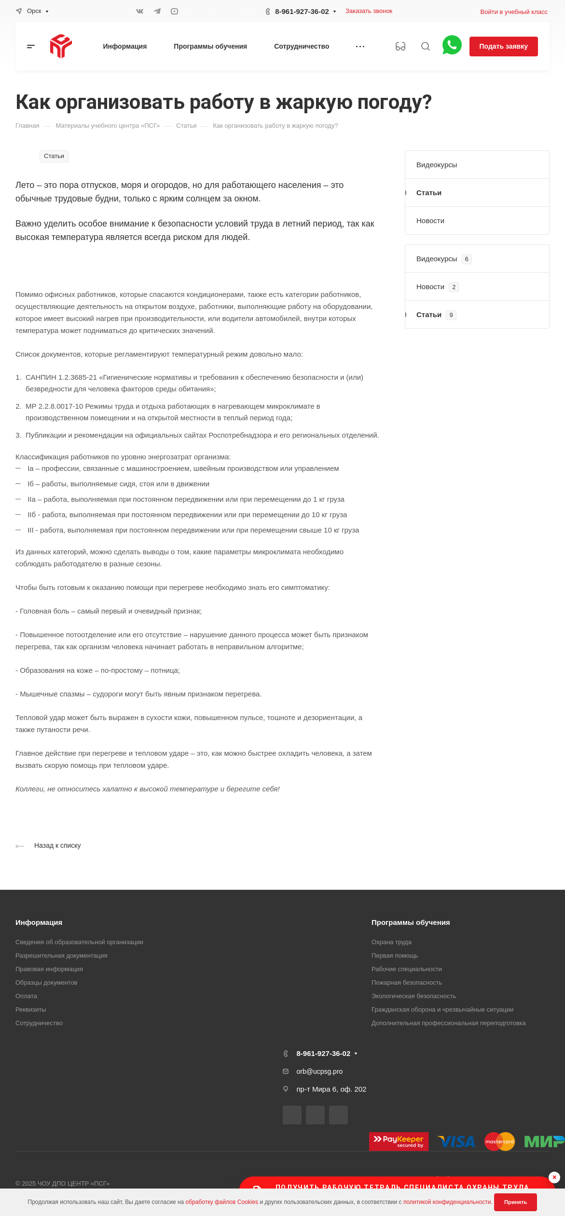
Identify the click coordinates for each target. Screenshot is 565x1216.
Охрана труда (392, 942)
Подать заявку (504, 46)
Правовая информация (49, 969)
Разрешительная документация (61, 955)
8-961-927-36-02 (302, 11)
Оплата (26, 996)
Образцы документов (46, 982)
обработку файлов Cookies (222, 1202)
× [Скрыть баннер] (554, 1177)
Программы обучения (411, 922)
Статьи (428, 192)
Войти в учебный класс (514, 11)
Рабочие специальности (407, 969)
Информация (38, 922)
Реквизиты (30, 1009)
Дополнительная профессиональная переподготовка (449, 1023)
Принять (515, 1202)
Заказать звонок (368, 10)
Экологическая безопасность (414, 996)
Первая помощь (395, 955)
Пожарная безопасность (407, 982)
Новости (430, 220)
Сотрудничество (39, 1023)
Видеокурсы (436, 164)
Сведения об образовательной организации (79, 942)
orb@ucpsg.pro (320, 1071)
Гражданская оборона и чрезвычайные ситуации (442, 1009)
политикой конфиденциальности (447, 1202)
